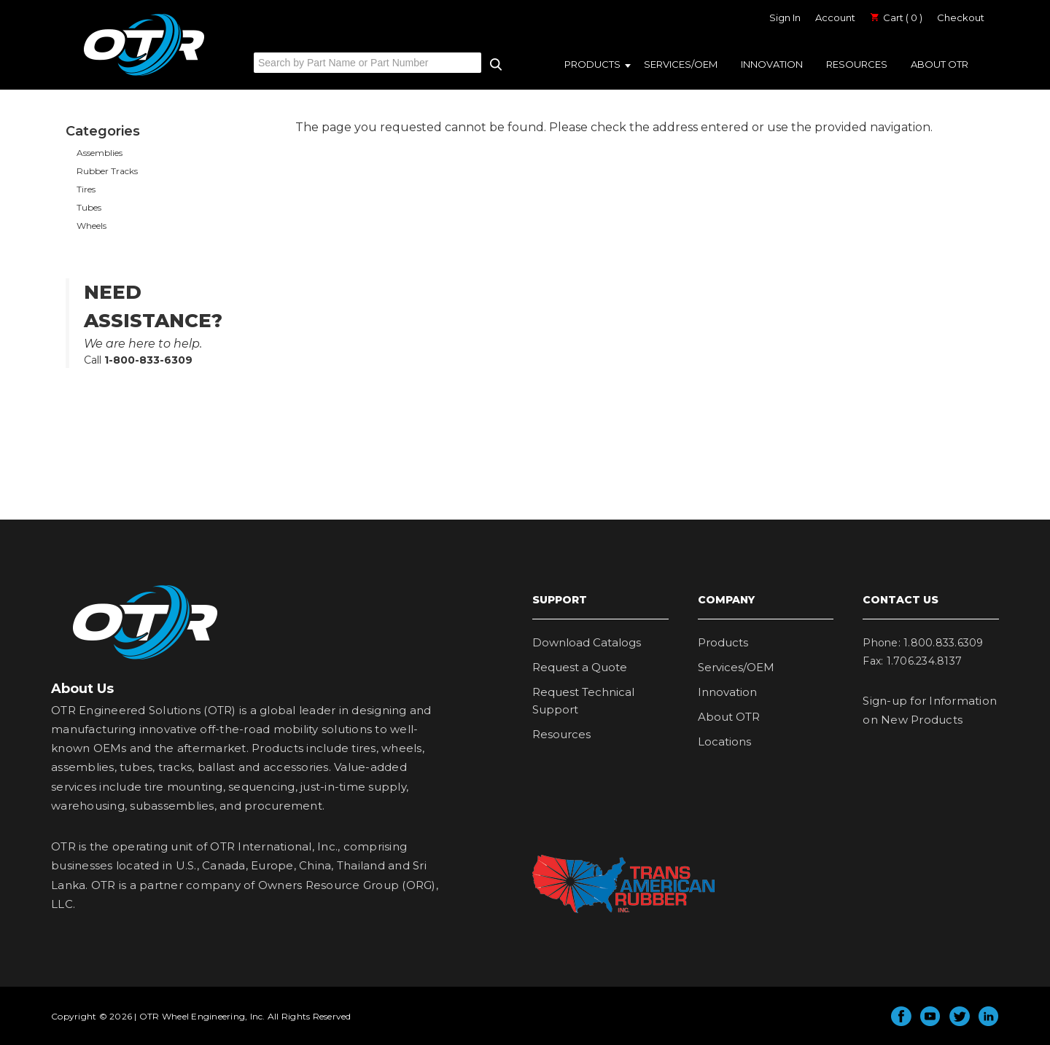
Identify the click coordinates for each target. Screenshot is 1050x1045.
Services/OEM (681, 64)
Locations (724, 741)
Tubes (89, 207)
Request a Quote (579, 667)
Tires (86, 189)
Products (592, 64)
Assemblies (99, 152)
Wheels (91, 225)
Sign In (785, 17)
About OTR (939, 64)
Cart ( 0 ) (896, 17)
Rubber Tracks (107, 170)
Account (835, 17)
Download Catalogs (586, 642)
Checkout (960, 17)
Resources (856, 64)
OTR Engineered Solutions (144, 75)
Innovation (772, 64)
